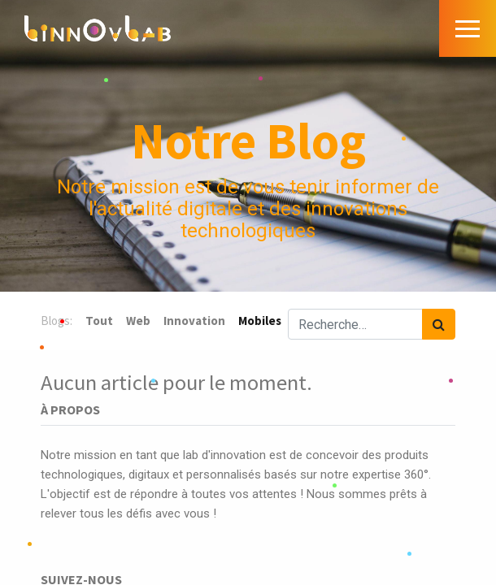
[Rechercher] (438, 324)
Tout (99, 320)
